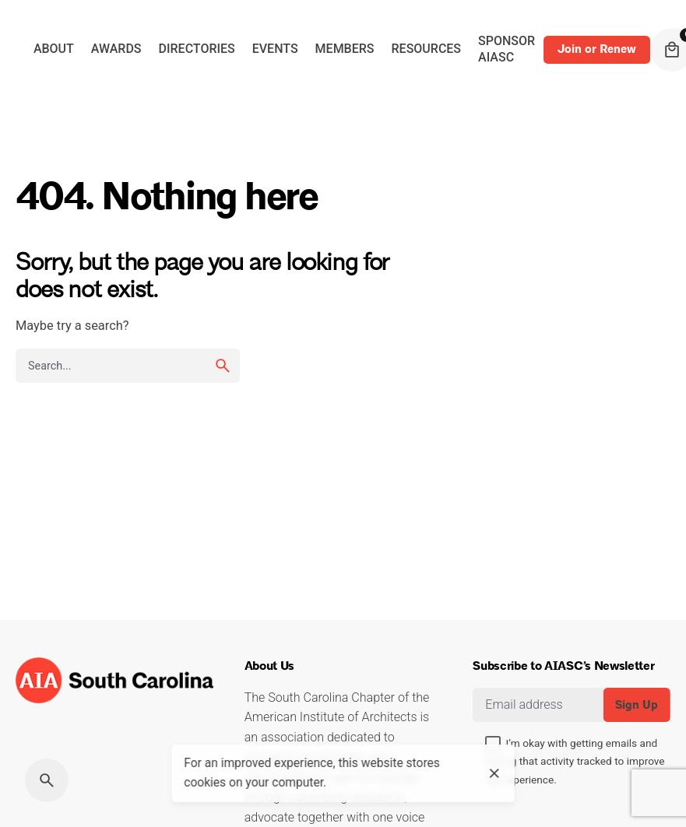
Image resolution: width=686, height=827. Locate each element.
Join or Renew (597, 49)
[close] (494, 773)
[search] (223, 366)
